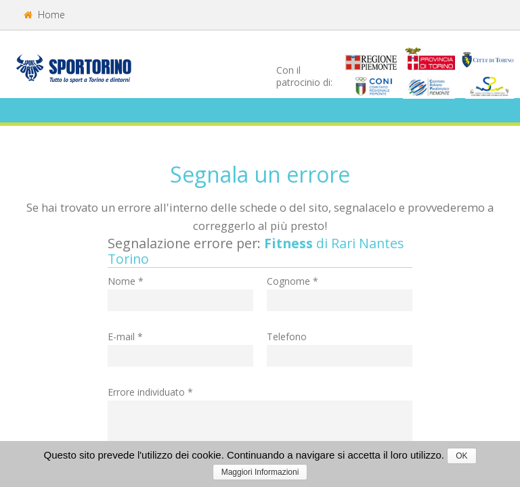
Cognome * (292, 281)
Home (44, 14)
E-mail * (125, 336)
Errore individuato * (150, 392)
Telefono (287, 336)
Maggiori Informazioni (260, 472)
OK (461, 456)
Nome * (126, 281)
